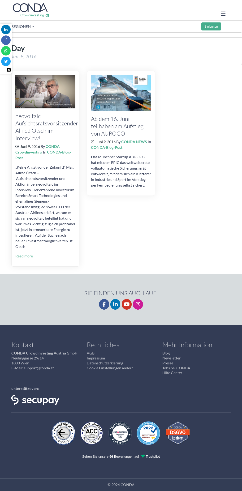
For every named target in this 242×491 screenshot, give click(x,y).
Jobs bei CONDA (176, 368)
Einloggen (211, 26)
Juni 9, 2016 (30, 146)
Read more (24, 256)
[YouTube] (127, 304)
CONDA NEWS (134, 141)
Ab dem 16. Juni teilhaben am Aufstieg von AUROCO (117, 126)
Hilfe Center (172, 372)
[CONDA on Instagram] (138, 304)
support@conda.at (39, 368)
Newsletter (171, 358)
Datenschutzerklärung (105, 363)
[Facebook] (104, 304)
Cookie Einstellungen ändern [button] (110, 368)
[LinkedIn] (115, 304)
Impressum (96, 358)
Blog (166, 353)
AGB (91, 353)
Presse (167, 363)
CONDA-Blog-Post (106, 147)
